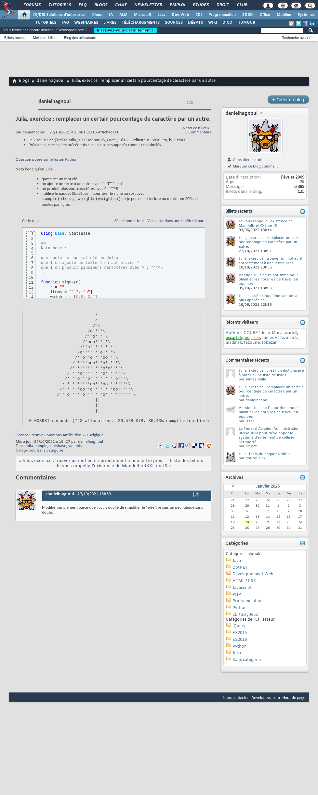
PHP (236, 594)
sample (41, 447)
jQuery (238, 626)
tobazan (270, 342)
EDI (198, 15)
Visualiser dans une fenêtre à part (176, 221)
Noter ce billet (194, 128)
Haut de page (294, 697)
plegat (251, 446)
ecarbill (290, 333)
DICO (227, 22)
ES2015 (239, 633)
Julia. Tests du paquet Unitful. (265, 454)
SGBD (247, 15)
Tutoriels (59, 5)
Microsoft (142, 15)
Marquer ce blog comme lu (253, 166)
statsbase (57, 447)
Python (239, 608)
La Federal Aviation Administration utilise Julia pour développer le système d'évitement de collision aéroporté (269, 435)
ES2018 (239, 639)
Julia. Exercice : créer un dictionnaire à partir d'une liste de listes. (271, 373)
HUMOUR (246, 22)
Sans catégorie (50, 451)
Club (241, 5)
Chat (120, 5)
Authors (234, 333)
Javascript (242, 587)
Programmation (222, 15)
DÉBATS (195, 22)
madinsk (234, 342)
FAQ (82, 5)
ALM (123, 15)
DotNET (240, 567)
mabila (292, 338)
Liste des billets (186, 462)
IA (111, 15)
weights (75, 447)
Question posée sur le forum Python (46, 159)
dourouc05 (255, 458)
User (249, 421)
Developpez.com (265, 697)
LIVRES (109, 22)
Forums (31, 5)
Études (200, 5)
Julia (236, 653)
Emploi (177, 5)
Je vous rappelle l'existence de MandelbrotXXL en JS (111, 467)
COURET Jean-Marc (263, 333)
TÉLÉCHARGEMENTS (141, 22)
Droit (222, 5)
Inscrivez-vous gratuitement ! (125, 30)
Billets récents (15, 38)
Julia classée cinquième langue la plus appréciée (268, 298)
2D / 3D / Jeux (245, 614)
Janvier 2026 (268, 486)
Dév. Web (180, 15)
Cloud (97, 15)
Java (161, 15)
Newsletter (147, 5)
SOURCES (174, 22)
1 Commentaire (198, 132)
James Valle (273, 338)
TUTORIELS (45, 22)
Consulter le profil (245, 160)
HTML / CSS (244, 581)
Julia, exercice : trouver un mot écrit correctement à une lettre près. (92, 462)
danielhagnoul (50, 80)
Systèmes (306, 15)
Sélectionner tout (129, 221)
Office (264, 15)
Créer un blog (288, 99)
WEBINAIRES (86, 22)
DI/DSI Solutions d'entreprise (59, 15)
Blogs (100, 5)
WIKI (212, 22)
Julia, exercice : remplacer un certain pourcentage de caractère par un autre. (271, 242)
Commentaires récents (247, 360)
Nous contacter (236, 697)
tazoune (252, 342)
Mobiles (284, 15)
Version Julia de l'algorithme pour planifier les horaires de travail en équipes (268, 279)
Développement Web (252, 574)
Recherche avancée (297, 38)
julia (29, 447)
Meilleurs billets (45, 38)
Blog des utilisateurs (80, 38)
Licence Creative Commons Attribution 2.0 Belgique (59, 435)
